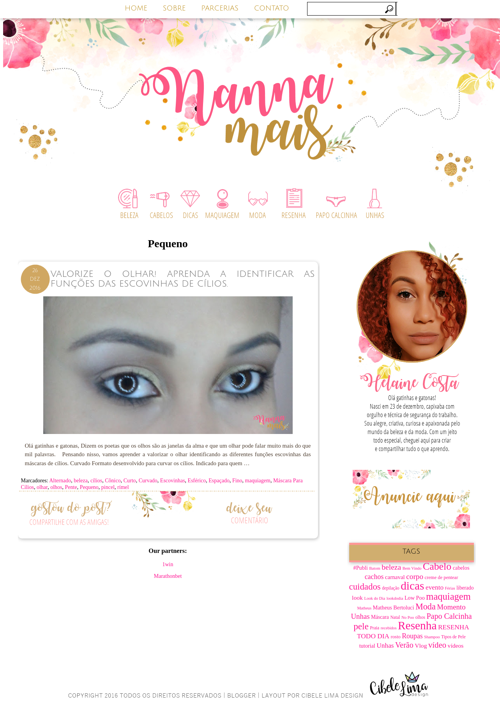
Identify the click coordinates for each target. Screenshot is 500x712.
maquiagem (257, 481)
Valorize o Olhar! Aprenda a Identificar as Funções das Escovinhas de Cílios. (183, 279)
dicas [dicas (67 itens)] (412, 585)
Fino (237, 481)
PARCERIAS (220, 8)
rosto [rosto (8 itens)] (396, 636)
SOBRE (174, 8)
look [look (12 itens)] (357, 597)
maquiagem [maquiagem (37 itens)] (448, 596)
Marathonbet (168, 576)
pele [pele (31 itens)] (361, 626)
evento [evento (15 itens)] (434, 587)
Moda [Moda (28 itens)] (425, 606)
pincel (108, 487)
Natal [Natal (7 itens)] (395, 617)
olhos (56, 487)
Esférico (197, 481)
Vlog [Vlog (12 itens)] (421, 645)
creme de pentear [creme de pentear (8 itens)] (441, 577)
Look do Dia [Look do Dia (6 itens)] (374, 598)
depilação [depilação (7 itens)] (390, 588)
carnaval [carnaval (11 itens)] (395, 577)
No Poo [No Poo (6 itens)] (407, 617)
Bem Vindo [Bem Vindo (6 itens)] (412, 568)
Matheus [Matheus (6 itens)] (364, 608)
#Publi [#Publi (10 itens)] (360, 568)
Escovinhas (172, 481)
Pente (71, 487)
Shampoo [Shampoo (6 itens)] (432, 637)
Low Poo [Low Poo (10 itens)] (415, 598)
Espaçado (219, 481)
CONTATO (271, 8)
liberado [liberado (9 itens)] (464, 588)
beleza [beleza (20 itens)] (391, 567)
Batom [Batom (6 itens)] (374, 568)
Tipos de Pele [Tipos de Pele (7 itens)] (453, 636)
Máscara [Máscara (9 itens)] (380, 617)
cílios (96, 481)
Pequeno (89, 487)
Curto (130, 481)
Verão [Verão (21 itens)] (404, 645)
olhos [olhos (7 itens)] (420, 617)
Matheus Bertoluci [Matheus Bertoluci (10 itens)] (393, 607)
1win (168, 564)
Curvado (148, 481)
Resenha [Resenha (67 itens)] (417, 625)
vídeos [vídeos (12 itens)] (456, 645)
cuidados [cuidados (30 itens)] (365, 587)
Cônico (112, 481)
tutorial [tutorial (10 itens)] (367, 646)
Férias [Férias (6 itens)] (450, 588)
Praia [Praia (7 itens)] (374, 628)
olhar (42, 487)
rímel (123, 487)
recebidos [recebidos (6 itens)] (389, 628)
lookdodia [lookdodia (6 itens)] (395, 598)
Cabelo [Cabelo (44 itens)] (437, 566)
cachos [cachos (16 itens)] (374, 577)
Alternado (60, 481)
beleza (81, 481)
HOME (136, 8)
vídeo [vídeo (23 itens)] (437, 645)
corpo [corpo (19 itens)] (414, 576)
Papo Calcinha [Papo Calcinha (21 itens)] (449, 616)
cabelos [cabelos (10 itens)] (461, 568)
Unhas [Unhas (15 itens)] (385, 645)
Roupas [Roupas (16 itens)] (412, 636)
